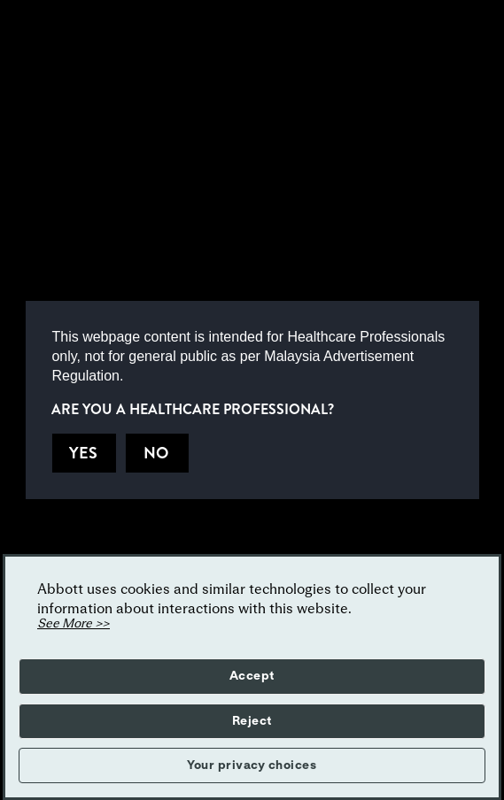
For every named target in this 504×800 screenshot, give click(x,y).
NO (155, 453)
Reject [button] (252, 721)
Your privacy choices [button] (251, 765)
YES (83, 453)
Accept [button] (252, 676)
